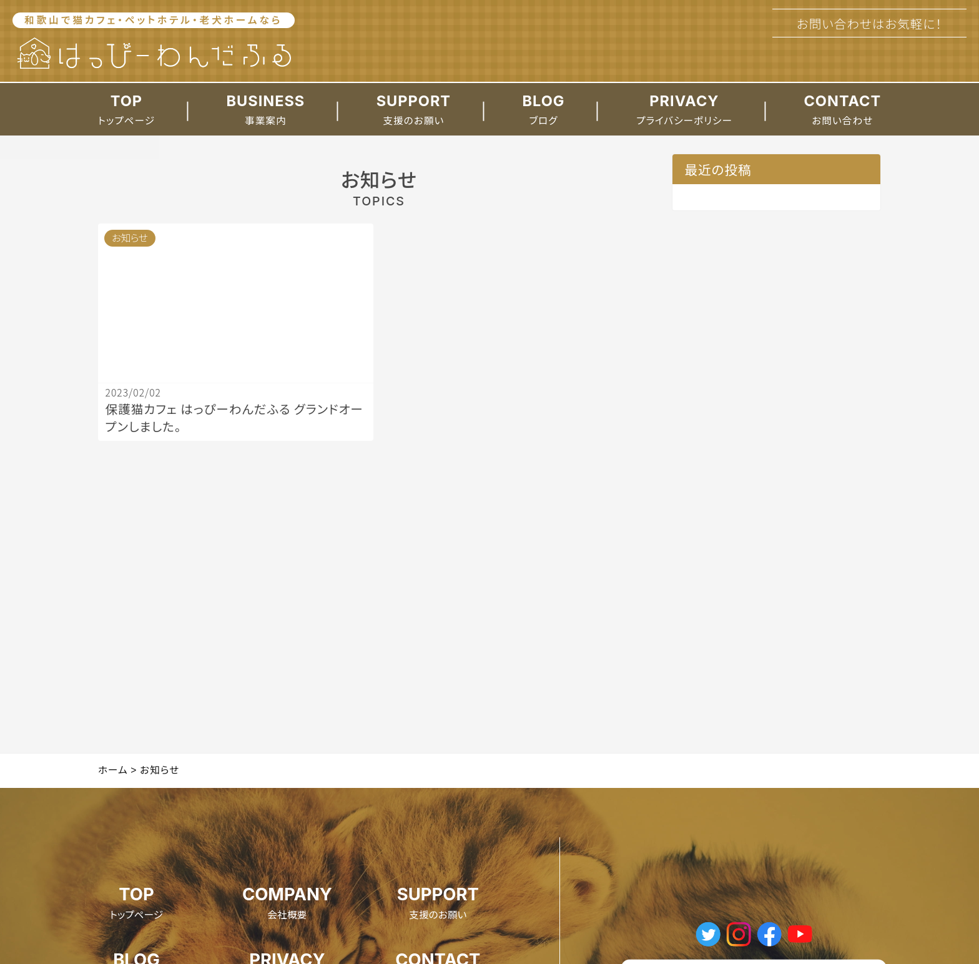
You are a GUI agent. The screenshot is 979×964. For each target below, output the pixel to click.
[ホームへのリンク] (153, 53)
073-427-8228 (869, 56)
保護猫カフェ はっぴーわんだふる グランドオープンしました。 (772, 215)
